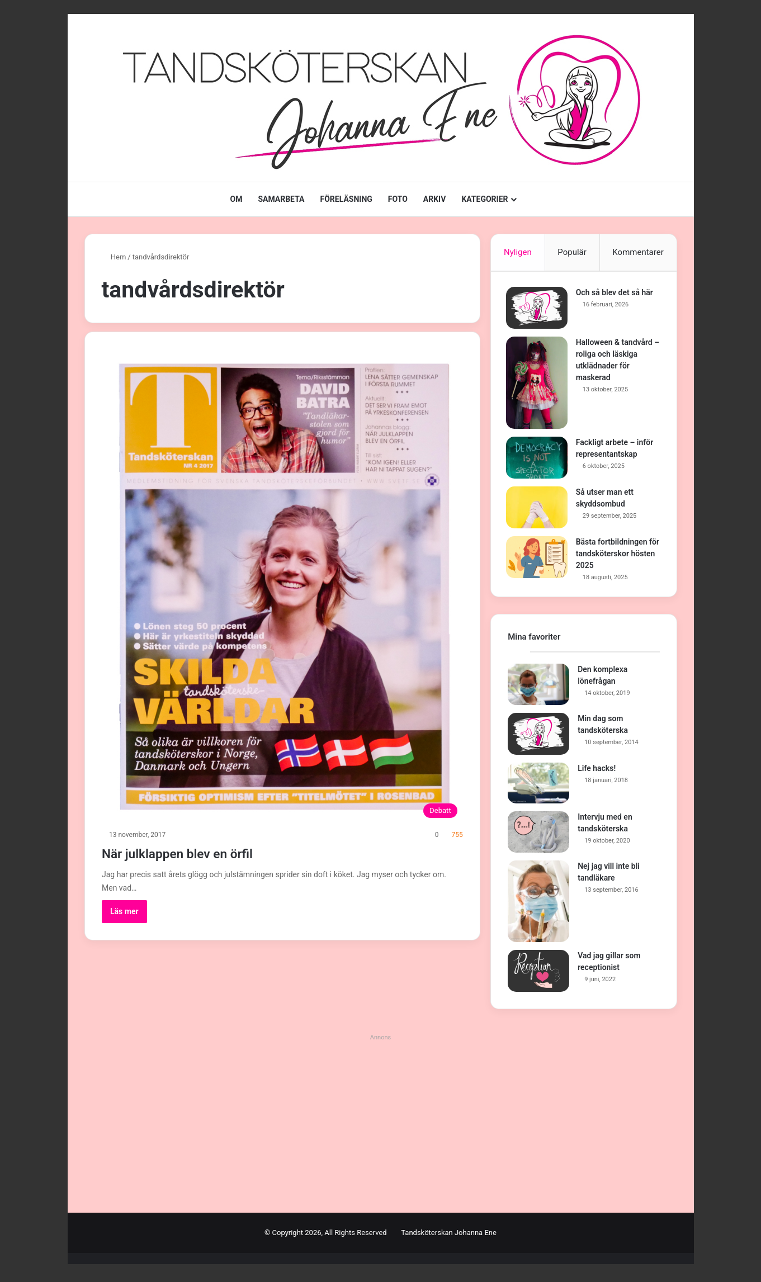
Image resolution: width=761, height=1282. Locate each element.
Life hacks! (597, 772)
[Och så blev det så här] (538, 309)
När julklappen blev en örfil (202, 852)
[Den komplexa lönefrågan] (538, 688)
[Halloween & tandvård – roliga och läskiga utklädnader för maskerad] (538, 384)
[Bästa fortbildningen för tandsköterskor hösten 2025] (538, 559)
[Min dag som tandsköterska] (538, 738)
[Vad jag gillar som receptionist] (538, 975)
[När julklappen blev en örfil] (282, 586)
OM (236, 199)
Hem (114, 257)
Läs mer (124, 911)
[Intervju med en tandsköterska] (538, 836)
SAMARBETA (281, 199)
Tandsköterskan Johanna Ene (449, 1236)
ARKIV (434, 199)
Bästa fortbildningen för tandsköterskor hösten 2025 (613, 555)
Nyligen (518, 252)
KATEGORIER (484, 199)
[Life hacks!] (538, 787)
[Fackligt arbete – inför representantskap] (538, 459)
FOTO (398, 199)
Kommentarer (637, 252)
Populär (572, 252)
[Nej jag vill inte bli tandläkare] (538, 905)
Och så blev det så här (616, 294)
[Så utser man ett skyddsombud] (538, 509)
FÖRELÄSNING (346, 199)
